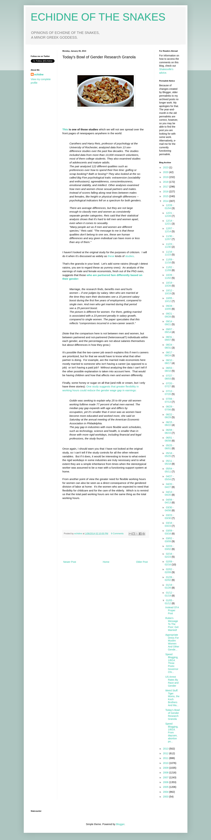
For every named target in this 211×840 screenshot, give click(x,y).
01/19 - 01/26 (169, 586)
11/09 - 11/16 (169, 261)
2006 (166, 782)
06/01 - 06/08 (169, 439)
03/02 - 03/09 (169, 540)
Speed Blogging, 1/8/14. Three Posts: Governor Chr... (171, 663)
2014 (166, 201)
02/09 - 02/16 (169, 563)
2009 (166, 767)
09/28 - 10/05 (169, 307)
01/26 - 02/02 (169, 579)
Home (106, 561)
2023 (166, 167)
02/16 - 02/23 (169, 555)
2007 (166, 777)
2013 (166, 748)
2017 (166, 186)
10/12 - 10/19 (169, 292)
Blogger (120, 824)
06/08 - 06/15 (169, 431)
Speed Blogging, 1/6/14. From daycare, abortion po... (171, 732)
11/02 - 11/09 (169, 269)
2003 (166, 796)
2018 (166, 181)
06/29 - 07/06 (169, 408)
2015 (166, 196)
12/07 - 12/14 (169, 230)
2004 (166, 791)
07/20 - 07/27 (169, 385)
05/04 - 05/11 (169, 470)
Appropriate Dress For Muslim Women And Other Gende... (172, 642)
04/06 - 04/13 (169, 501)
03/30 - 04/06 (169, 509)
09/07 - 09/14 (169, 331)
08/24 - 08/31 (169, 346)
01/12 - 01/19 (169, 594)
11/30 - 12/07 (169, 238)
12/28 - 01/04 (169, 207)
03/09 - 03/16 (169, 532)
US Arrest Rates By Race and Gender (171, 681)
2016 (166, 191)
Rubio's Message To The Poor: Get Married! (171, 624)
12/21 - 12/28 (169, 214)
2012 (166, 753)
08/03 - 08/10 (169, 369)
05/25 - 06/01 (169, 447)
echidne (78, 533)
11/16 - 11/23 (169, 253)
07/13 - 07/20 (169, 392)
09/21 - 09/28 (169, 315)
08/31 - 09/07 (169, 338)
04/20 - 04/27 (169, 485)
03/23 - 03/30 (169, 517)
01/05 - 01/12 (169, 602)
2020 (166, 172)
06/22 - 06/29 (169, 416)
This (65, 129)
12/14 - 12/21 (169, 222)
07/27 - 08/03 (169, 377)
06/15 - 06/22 (169, 424)
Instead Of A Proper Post (172, 610)
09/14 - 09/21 (169, 323)
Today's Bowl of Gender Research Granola (172, 714)
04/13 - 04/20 (169, 493)
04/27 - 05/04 (169, 478)
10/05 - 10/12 (169, 300)
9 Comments (117, 533)
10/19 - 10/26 (169, 284)
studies (129, 256)
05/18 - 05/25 (169, 455)
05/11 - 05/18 (169, 462)
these (110, 256)
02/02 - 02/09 (169, 571)
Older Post (142, 561)
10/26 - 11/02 (169, 276)
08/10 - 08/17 (169, 362)
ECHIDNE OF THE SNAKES (98, 17)
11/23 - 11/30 (169, 245)
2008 (166, 772)
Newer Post (69, 561)
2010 (166, 763)
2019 (166, 177)
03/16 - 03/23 (169, 524)
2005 (166, 787)
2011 (166, 758)
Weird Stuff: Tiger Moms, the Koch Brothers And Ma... (172, 698)
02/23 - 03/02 (169, 547)
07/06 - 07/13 (169, 400)
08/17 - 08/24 (169, 354)
